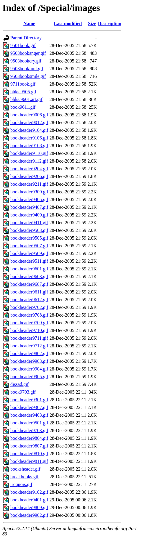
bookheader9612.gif (29, 299)
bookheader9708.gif (29, 314)
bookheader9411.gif (29, 222)
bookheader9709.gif (29, 322)
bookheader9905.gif (29, 376)
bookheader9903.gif (29, 361)
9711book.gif (22, 83)
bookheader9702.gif (29, 307)
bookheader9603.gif (29, 276)
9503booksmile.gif (28, 76)
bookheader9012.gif (29, 122)
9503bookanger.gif (28, 53)
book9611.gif (22, 107)
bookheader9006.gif (29, 114)
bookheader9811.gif (29, 461)
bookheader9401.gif (29, 499)
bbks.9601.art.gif (26, 99)
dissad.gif (19, 384)
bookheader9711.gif (29, 338)
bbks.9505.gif (23, 91)
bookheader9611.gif (29, 291)
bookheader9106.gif (29, 137)
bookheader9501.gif (29, 422)
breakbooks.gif (24, 476)
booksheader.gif (25, 468)
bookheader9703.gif (29, 430)
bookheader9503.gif (29, 230)
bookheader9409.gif (29, 214)
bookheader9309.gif (29, 191)
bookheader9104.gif (29, 130)
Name (29, 23)
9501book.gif (23, 45)
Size (92, 23)
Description (109, 23)
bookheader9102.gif (29, 492)
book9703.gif (23, 391)
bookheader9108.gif (29, 145)
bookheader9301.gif (29, 399)
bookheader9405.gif (29, 199)
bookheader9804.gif (29, 438)
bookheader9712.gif (29, 345)
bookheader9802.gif (29, 353)
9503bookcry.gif (25, 60)
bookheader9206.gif (29, 176)
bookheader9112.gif (29, 160)
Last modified (68, 23)
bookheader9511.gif (29, 261)
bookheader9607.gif (29, 284)
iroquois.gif (21, 484)
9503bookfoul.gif (26, 68)
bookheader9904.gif (29, 368)
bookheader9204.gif (29, 168)
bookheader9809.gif (29, 507)
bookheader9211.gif (29, 184)
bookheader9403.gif (29, 415)
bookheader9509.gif (29, 253)
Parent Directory (26, 37)
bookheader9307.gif (29, 407)
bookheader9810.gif (29, 453)
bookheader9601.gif (29, 268)
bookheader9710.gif (29, 330)
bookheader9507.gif (29, 245)
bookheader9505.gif (29, 237)
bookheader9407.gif (29, 207)
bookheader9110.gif (29, 153)
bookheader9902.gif (29, 515)
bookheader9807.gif (29, 445)
